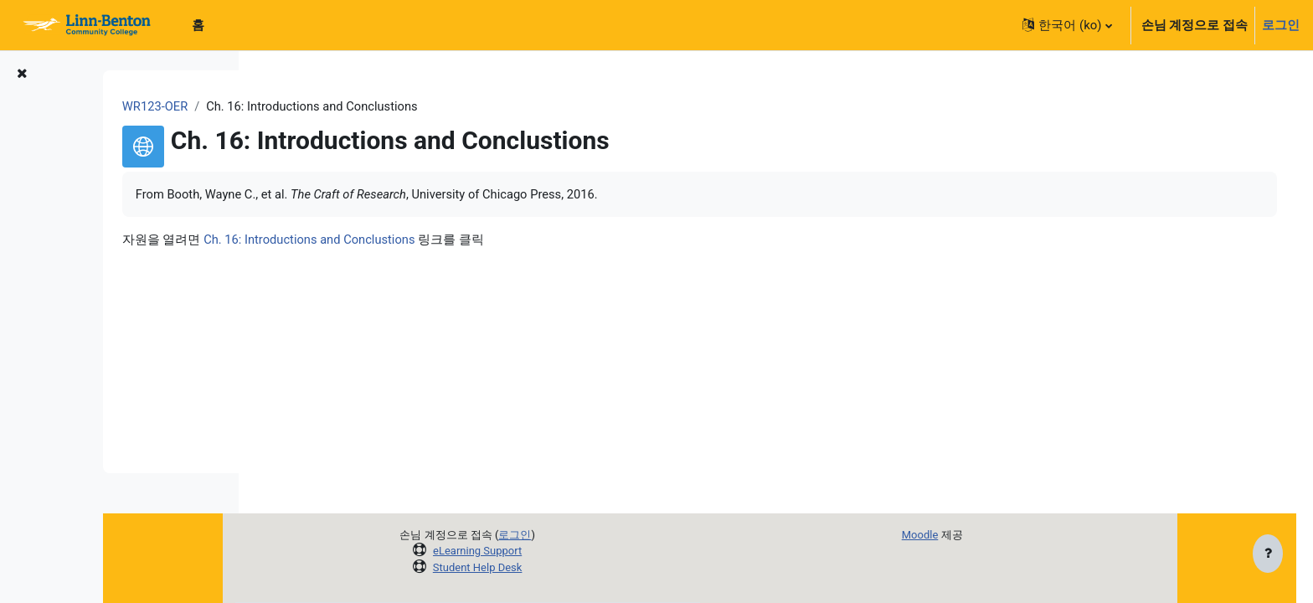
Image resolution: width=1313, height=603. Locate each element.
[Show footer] (1268, 554)
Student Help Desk (540, 567)
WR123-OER (304, 106)
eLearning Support (540, 550)
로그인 (1281, 25)
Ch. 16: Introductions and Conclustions (461, 240)
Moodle (983, 534)
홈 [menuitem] (198, 25)
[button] (1067, 25)
